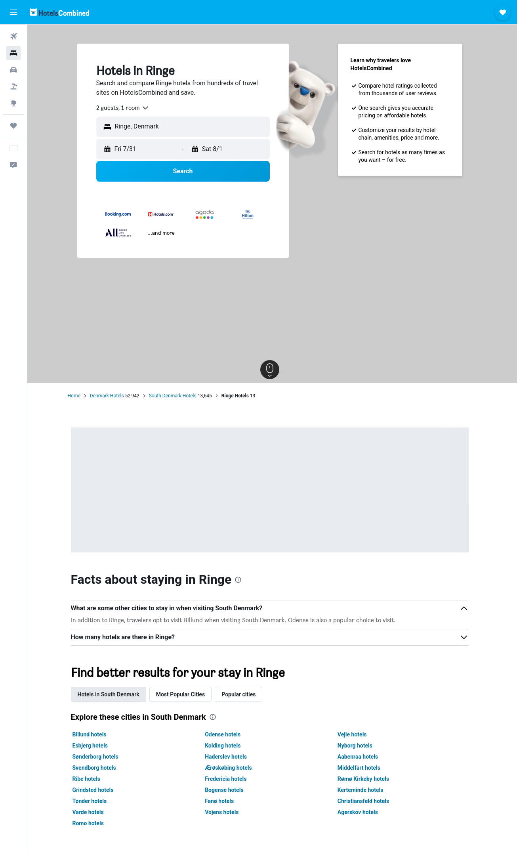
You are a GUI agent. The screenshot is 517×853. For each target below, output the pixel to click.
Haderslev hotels (229, 756)
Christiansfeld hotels (365, 801)
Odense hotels (225, 734)
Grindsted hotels (95, 790)
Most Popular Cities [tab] (183, 694)
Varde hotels (90, 812)
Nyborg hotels (357, 745)
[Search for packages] (13, 86)
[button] (13, 12)
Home (76, 396)
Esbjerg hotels (93, 745)
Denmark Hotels (109, 396)
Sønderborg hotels (98, 756)
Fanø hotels (222, 801)
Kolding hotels (225, 745)
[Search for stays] (13, 53)
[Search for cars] (13, 70)
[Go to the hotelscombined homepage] (59, 12)
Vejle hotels (354, 734)
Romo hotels (90, 823)
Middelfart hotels (361, 768)
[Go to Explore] (13, 103)
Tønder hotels (92, 801)
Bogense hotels (227, 790)
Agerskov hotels (360, 812)
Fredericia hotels (228, 779)
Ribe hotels (89, 779)
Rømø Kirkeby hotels (365, 779)
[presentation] (240, 579)
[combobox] (125, 108)
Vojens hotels (224, 812)
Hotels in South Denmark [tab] (111, 694)
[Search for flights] (13, 36)
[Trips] (13, 126)
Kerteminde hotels (363, 790)
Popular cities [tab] (241, 694)
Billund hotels (92, 734)
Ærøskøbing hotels (231, 768)
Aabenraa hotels (360, 756)
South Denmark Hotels (175, 396)
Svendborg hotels (96, 768)
